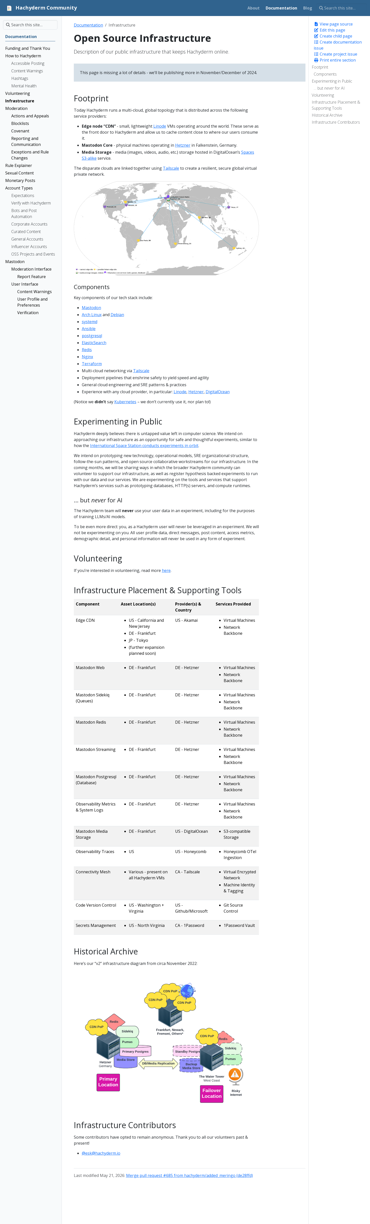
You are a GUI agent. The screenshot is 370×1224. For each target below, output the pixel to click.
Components (325, 74)
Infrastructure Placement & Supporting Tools (336, 105)
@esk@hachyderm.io (101, 1153)
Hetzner (182, 145)
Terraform (92, 363)
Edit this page (329, 30)
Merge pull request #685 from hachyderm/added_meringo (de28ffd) (189, 1175)
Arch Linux (92, 314)
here (166, 570)
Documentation (88, 25)
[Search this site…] (341, 8)
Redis (87, 349)
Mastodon (91, 307)
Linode (159, 126)
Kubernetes (125, 401)
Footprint (320, 67)
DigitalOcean (218, 391)
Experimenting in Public (332, 81)
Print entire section (335, 60)
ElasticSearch (94, 342)
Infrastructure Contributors (336, 122)
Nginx (87, 356)
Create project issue (335, 54)
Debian (117, 314)
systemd (89, 321)
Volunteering (323, 95)
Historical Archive (327, 115)
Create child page (333, 36)
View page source (333, 24)
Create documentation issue (338, 45)
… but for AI (329, 88)
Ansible (89, 328)
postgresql (92, 335)
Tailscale (171, 168)
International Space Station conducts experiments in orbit (144, 445)
